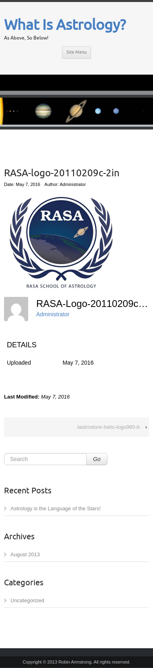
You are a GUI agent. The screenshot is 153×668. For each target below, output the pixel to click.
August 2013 (25, 554)
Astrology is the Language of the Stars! (55, 508)
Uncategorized (27, 600)
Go (97, 459)
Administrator (52, 314)
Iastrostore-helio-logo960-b (108, 427)
